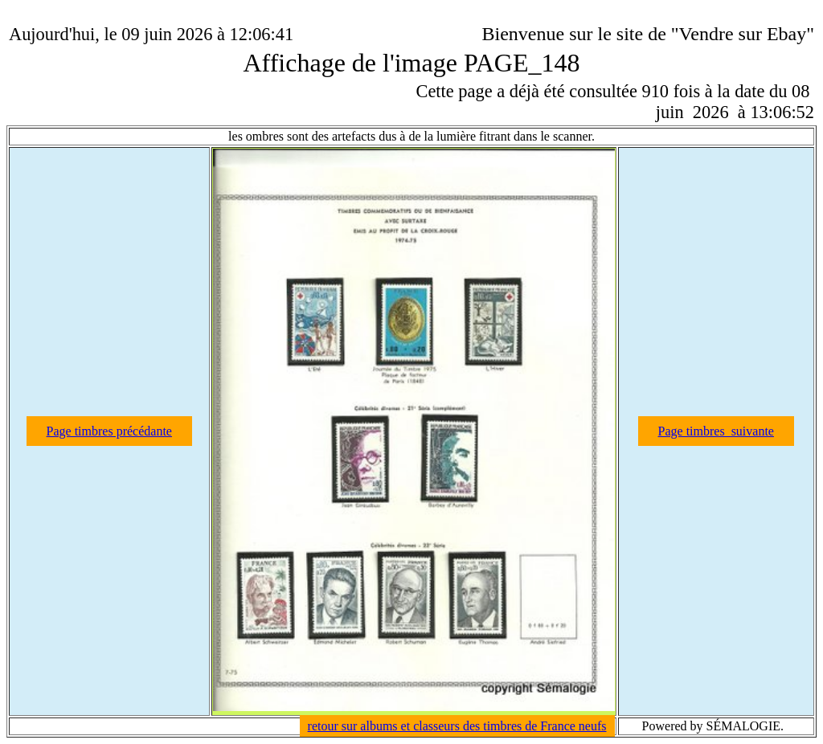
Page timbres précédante (109, 431)
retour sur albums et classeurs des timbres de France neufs (457, 726)
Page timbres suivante (716, 431)
